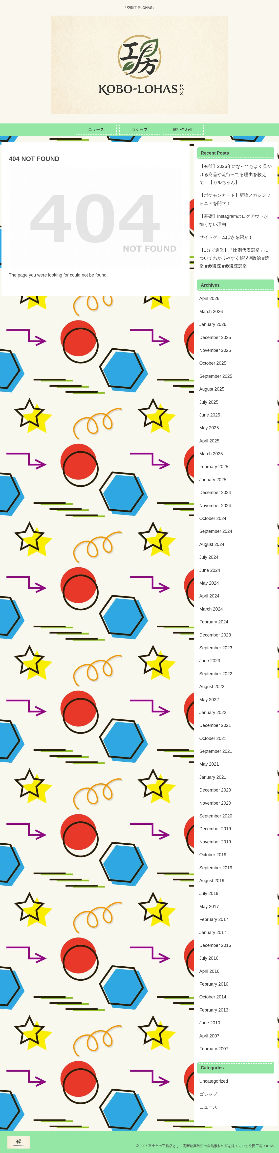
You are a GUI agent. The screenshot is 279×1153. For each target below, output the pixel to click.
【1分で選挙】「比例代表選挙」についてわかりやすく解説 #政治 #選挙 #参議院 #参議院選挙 (234, 258)
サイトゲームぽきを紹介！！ (228, 237)
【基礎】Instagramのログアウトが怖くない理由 (233, 220)
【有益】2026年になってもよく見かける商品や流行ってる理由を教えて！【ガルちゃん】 (235, 174)
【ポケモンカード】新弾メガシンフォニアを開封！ (235, 199)
